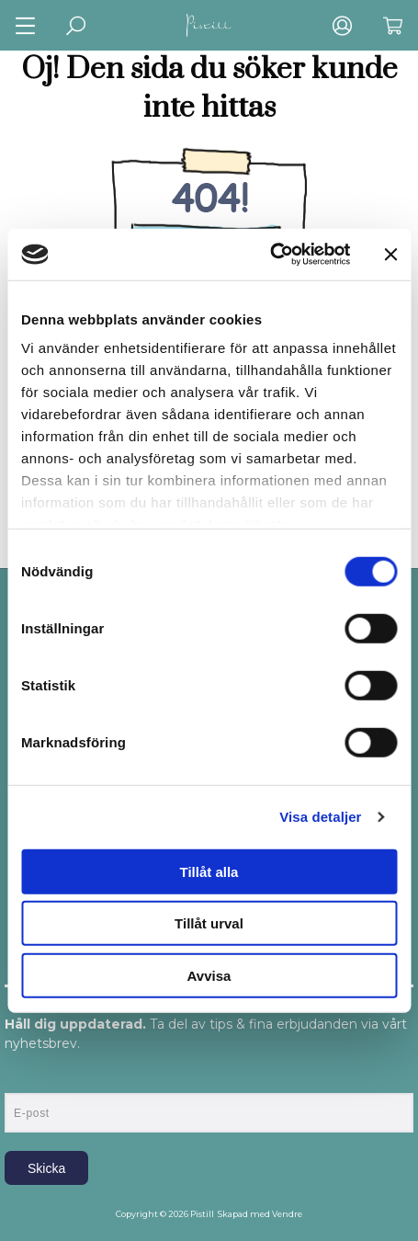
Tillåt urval (209, 923)
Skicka (46, 1168)
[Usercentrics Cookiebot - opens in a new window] (269, 255)
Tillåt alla (209, 871)
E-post (22, 1077)
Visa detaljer (320, 817)
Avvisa (209, 975)
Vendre (287, 1214)
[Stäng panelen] (390, 254)
